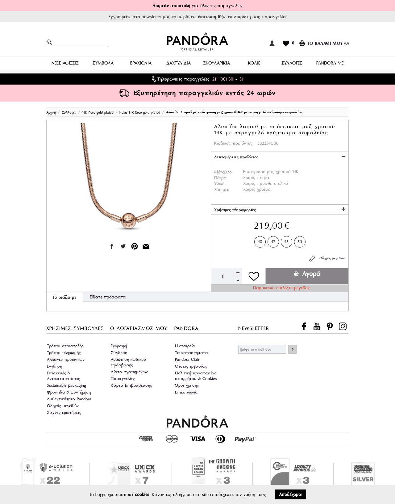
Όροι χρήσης (187, 385)
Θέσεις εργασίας (191, 366)
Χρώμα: (221, 189)
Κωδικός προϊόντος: (234, 143)
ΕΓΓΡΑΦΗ (292, 349)
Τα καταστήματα (191, 352)
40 (260, 240)
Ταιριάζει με (64, 297)
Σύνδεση (119, 352)
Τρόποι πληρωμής (64, 352)
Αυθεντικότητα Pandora (69, 399)
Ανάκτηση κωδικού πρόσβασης (128, 362)
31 (241, 79)
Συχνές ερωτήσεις (64, 412)
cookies (142, 494)
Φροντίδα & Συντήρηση (69, 392)
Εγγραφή (119, 345)
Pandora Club (187, 359)
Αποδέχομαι (290, 494)
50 (299, 240)
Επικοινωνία (186, 392)
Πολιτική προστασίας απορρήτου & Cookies (196, 375)
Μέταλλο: (223, 172)
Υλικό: (220, 183)
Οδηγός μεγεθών (326, 258)
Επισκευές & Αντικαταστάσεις (63, 375)
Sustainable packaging (66, 385)
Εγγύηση (54, 366)
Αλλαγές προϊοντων (66, 359)
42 (273, 240)
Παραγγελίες (123, 378)
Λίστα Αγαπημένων (129, 371)
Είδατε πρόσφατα (108, 297)
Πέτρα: (220, 178)
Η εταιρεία (185, 345)
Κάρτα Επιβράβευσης (131, 385)
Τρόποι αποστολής (65, 345)
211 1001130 (222, 79)
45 (286, 240)
